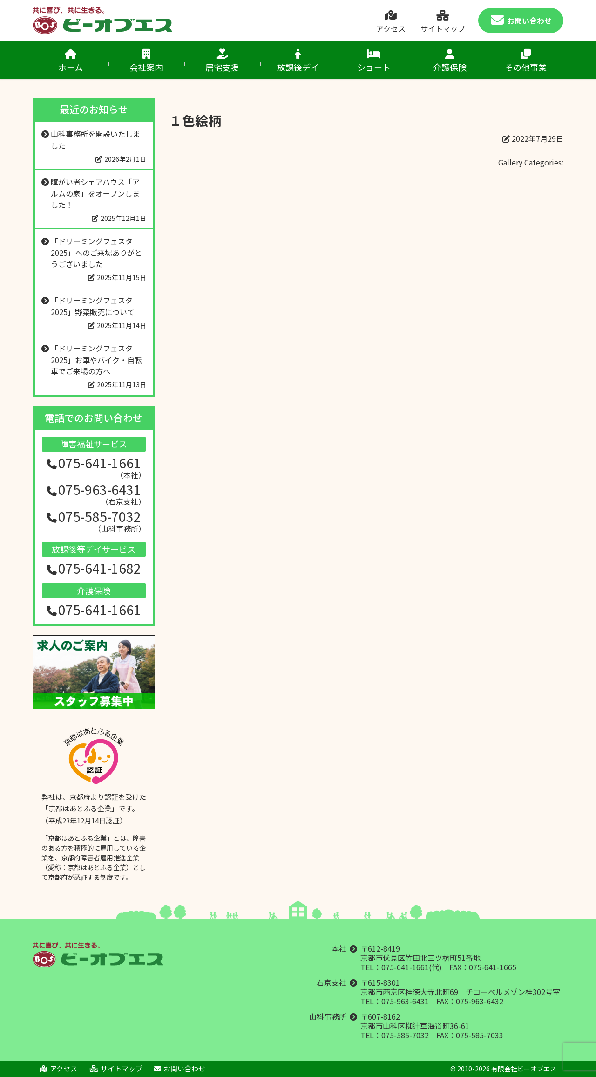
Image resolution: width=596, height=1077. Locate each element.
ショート (374, 61)
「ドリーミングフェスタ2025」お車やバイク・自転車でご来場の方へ (96, 360)
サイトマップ (443, 22)
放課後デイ (298, 61)
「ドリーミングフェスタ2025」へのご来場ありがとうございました (96, 252)
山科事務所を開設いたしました (95, 139)
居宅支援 (222, 61)
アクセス (391, 22)
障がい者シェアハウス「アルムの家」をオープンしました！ (95, 193)
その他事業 (525, 61)
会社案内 (146, 61)
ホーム (70, 61)
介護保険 (450, 61)
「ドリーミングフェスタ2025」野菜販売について (93, 306)
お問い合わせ (521, 21)
